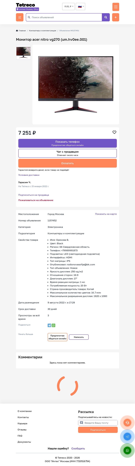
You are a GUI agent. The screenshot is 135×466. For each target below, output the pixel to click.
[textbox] (80, 6)
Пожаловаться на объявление (35, 200)
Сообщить (78, 448)
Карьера (22, 423)
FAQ (20, 435)
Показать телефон (67, 143)
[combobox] (68, 6)
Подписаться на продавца (33, 194)
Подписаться (98, 429)
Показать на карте (106, 213)
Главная (21, 30)
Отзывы (22, 429)
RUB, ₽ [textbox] (67, 6)
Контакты (23, 417)
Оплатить (67, 163)
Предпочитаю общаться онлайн (57, 337)
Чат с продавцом (68, 153)
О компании (25, 411)
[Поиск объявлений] (67, 17)
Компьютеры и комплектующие (42, 30)
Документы (24, 441)
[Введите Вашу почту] (101, 422)
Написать (79, 337)
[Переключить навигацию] (115, 7)
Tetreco (25, 5)
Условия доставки (28, 174)
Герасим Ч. (24, 182)
